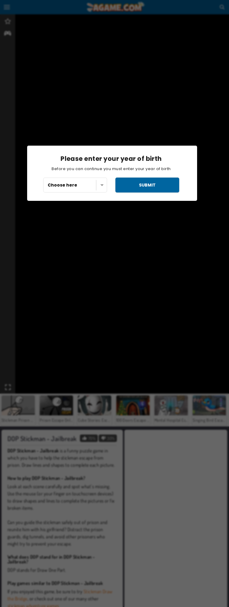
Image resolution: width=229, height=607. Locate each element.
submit (147, 185)
